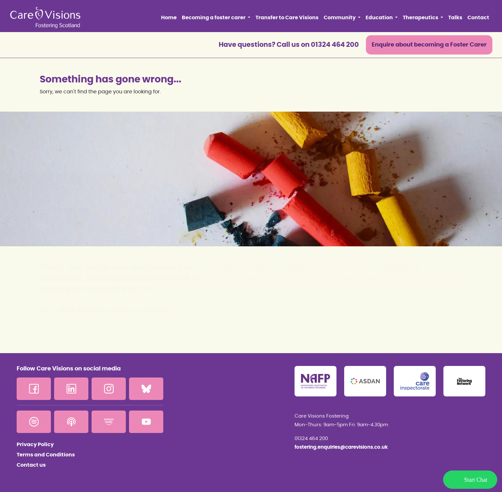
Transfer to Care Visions (287, 17)
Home (169, 17)
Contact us (31, 465)
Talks (455, 17)
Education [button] (380, 17)
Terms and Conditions (46, 454)
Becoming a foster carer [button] (214, 17)
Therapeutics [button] (421, 17)
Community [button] (340, 17)
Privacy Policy (35, 444)
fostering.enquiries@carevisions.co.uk (341, 447)
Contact (478, 17)
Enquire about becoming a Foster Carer (429, 45)
